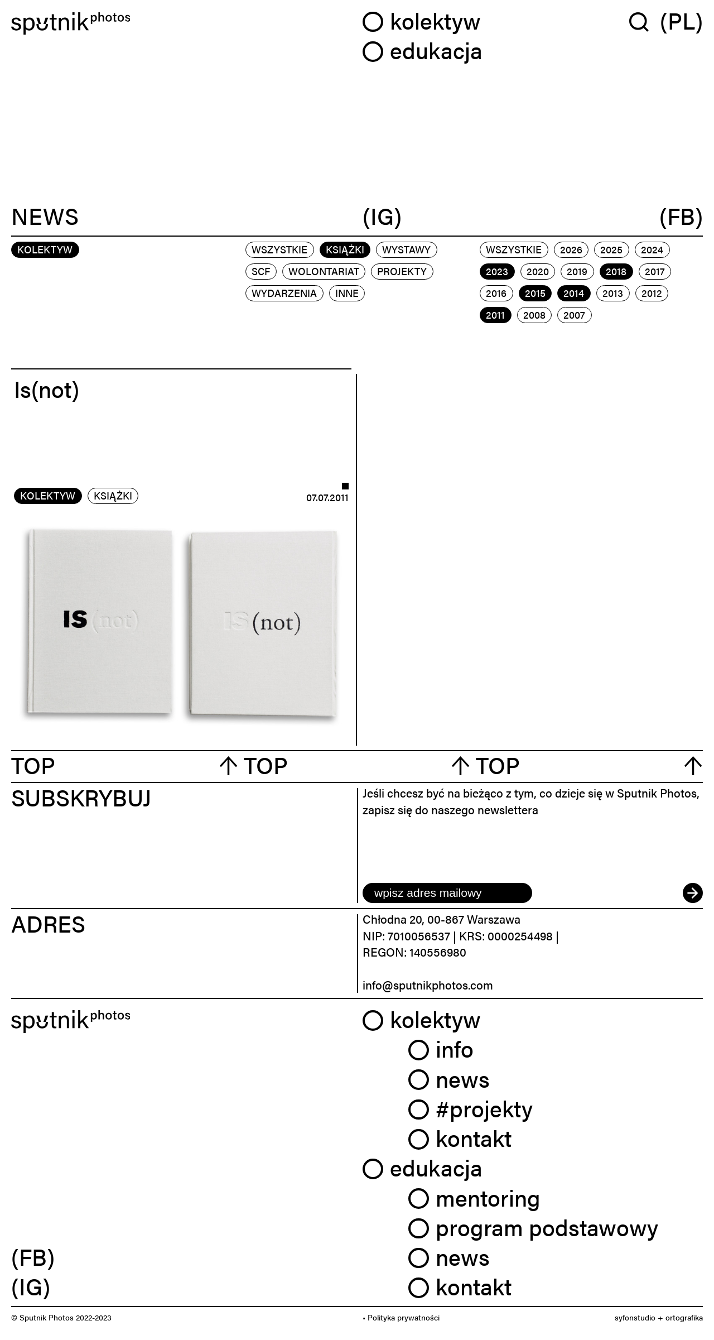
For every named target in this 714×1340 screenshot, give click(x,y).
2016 (496, 293)
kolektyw (47, 495)
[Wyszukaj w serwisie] (644, 21)
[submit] (693, 893)
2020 (538, 271)
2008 (534, 314)
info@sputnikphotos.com (428, 984)
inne (347, 293)
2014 (573, 293)
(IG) (382, 216)
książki (345, 249)
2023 (497, 271)
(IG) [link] (30, 1286)
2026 (571, 249)
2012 (651, 293)
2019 (577, 271)
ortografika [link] (684, 1317)
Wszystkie (279, 249)
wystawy (406, 249)
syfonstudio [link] (635, 1317)
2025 (611, 249)
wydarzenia (284, 293)
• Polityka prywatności (401, 1317)
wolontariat (323, 271)
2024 (652, 249)
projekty (402, 271)
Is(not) (46, 388)
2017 (655, 271)
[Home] (181, 23)
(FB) (681, 216)
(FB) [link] (33, 1256)
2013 (612, 293)
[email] (447, 893)
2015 (535, 293)
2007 (574, 314)
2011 (495, 314)
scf (261, 271)
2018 (616, 271)
